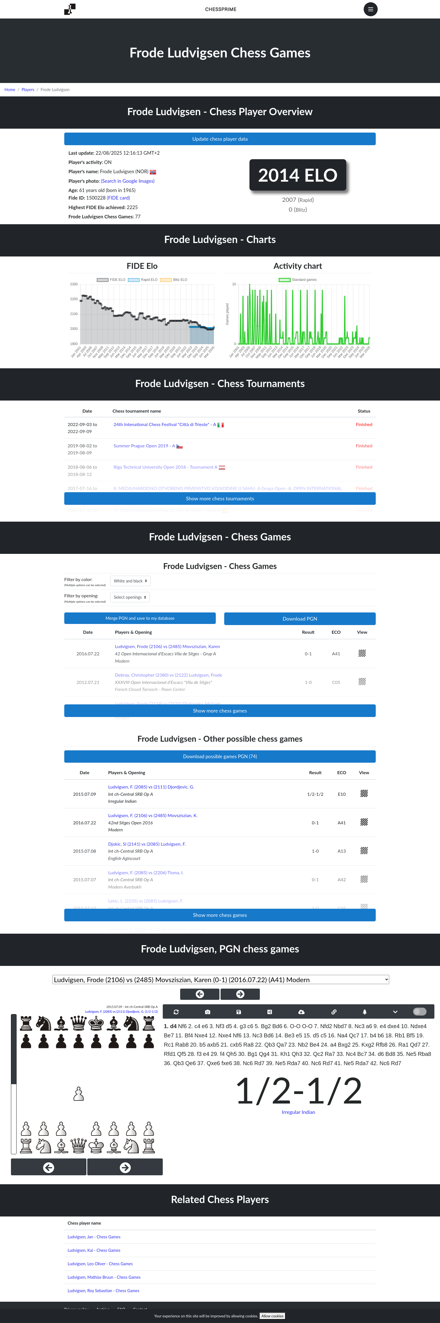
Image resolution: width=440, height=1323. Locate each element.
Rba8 (424, 1054)
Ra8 (248, 1045)
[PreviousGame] (199, 994)
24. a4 (328, 1045)
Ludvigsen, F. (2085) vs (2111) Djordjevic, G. (151, 786)
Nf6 (182, 1026)
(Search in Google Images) (128, 181)
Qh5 (231, 1054)
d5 (229, 1026)
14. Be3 (285, 1035)
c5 (323, 1035)
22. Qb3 (265, 1045)
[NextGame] (240, 994)
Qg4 (264, 1054)
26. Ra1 (399, 1045)
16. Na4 (338, 1035)
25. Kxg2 (363, 1045)
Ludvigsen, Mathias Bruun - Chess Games (104, 1277)
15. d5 (311, 1035)
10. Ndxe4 (414, 1026)
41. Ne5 (344, 1063)
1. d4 (170, 1026)
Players (28, 89)
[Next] (125, 1166)
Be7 (169, 1035)
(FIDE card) (118, 198)
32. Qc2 (313, 1054)
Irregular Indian (298, 1112)
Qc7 (354, 1035)
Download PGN (300, 619)
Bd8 (390, 1054)
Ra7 (330, 1054)
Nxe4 (201, 1035)
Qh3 (297, 1054)
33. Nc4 (346, 1054)
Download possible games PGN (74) (220, 756)
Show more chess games (220, 710)
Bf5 (410, 1035)
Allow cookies (273, 1316)
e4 (206, 1054)
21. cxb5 (231, 1045)
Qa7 (281, 1045)
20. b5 (198, 1045)
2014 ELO (298, 175)
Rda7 (294, 1063)
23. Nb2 (298, 1045)
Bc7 (362, 1054)
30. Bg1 (248, 1054)
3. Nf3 (216, 1026)
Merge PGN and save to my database (140, 618)
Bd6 (277, 1026)
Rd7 (259, 1063)
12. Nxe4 (220, 1035)
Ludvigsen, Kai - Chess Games (94, 1250)
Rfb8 (382, 1045)
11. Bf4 (184, 1035)
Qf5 (181, 1054)
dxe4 (394, 1026)
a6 (369, 1026)
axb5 (213, 1045)
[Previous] (48, 1166)
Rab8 (182, 1045)
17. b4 (368, 1035)
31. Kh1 (280, 1054)
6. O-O (292, 1026)
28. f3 (195, 1054)
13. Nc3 (252, 1035)
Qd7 (415, 1045)
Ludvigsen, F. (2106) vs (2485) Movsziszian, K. (153, 815)
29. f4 (218, 1054)
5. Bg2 (263, 1026)
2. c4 (194, 1026)
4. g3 (239, 1026)
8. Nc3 (356, 1026)
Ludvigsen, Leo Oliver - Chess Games (100, 1263)
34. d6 (376, 1054)
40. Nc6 (311, 1063)
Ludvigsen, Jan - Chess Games (94, 1236)
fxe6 (226, 1063)
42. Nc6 (379, 1063)
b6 (381, 1035)
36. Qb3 (174, 1063)
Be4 (315, 1045)
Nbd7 (340, 1026)
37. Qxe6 (208, 1063)
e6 (205, 1026)
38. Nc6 (243, 1063)
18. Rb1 (395, 1035)
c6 (250, 1026)
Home (9, 89)
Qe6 (190, 1063)
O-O (307, 1026)
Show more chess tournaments (220, 498)
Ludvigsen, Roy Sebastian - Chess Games (103, 1290)
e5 (299, 1035)
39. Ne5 (276, 1063)
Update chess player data (220, 139)
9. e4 (379, 1026)
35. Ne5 (406, 1054)
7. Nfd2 (323, 1026)
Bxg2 (344, 1045)
